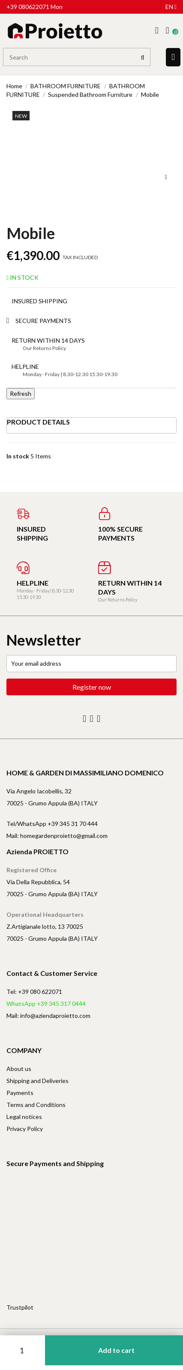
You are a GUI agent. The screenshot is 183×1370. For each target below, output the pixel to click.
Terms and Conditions (36, 1104)
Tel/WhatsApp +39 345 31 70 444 (52, 823)
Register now (91, 687)
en (171, 6)
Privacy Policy (24, 1128)
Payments (19, 1092)
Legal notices (24, 1116)
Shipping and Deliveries (37, 1080)
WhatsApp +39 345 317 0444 (46, 1003)
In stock (17, 456)
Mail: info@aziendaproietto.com (48, 1015)
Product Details (38, 422)
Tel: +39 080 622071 (34, 991)
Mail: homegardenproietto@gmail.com (57, 835)
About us (18, 1068)
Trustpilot (19, 1307)
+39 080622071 (27, 6)
